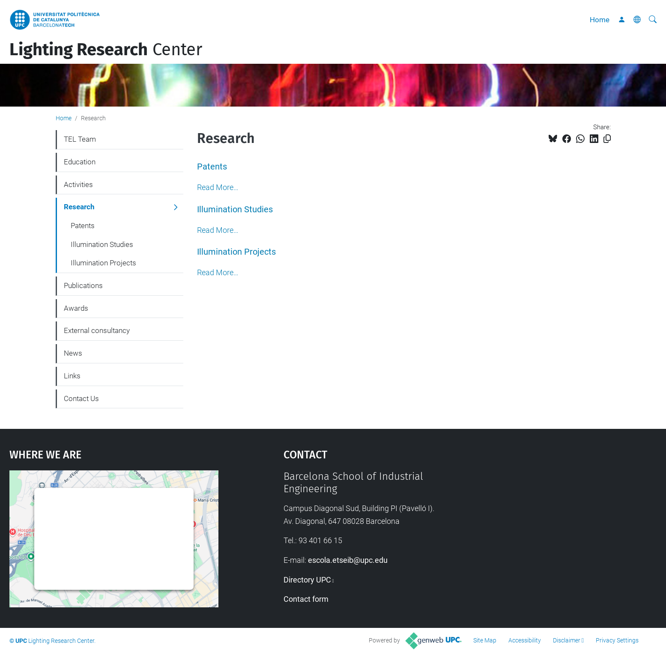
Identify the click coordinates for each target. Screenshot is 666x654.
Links (72, 376)
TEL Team (80, 139)
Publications (83, 285)
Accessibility (524, 640)
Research (79, 206)
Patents (212, 167)
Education (80, 162)
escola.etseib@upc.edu (348, 560)
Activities (78, 184)
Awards (76, 308)
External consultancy (97, 330)
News (73, 353)
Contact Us (81, 398)
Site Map (484, 640)
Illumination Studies (235, 209)
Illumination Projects (236, 252)
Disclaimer (566, 640)
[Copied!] (607, 139)
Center (105, 49)
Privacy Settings (617, 640)
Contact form (306, 599)
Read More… (218, 187)
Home (599, 19)
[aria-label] (653, 19)
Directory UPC (307, 579)
